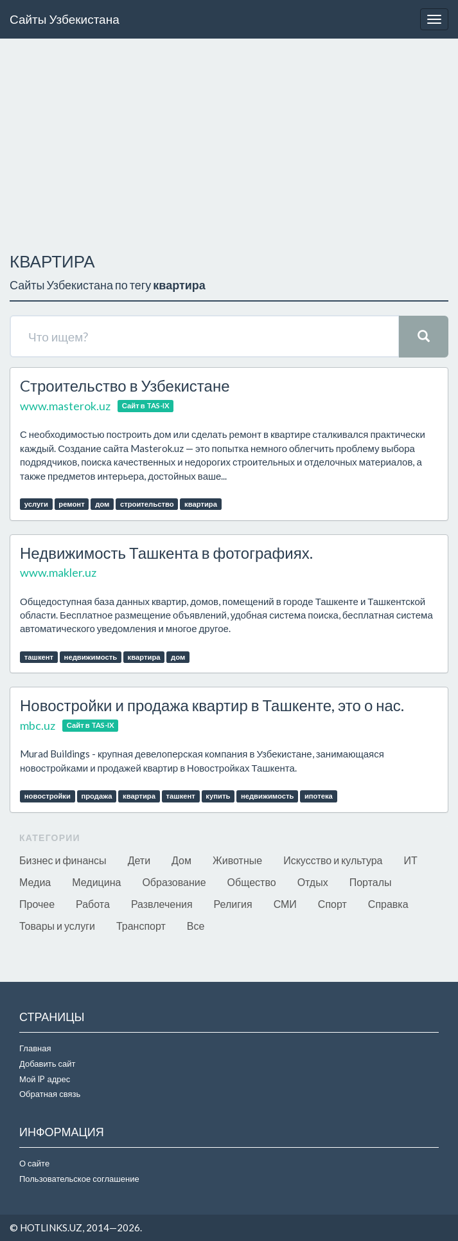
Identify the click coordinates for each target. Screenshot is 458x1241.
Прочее (37, 904)
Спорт (332, 904)
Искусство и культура (332, 860)
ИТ (411, 860)
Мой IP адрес (44, 1079)
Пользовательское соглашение (79, 1178)
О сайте (34, 1163)
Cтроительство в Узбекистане (124, 385)
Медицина (96, 882)
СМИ (285, 904)
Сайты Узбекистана (64, 19)
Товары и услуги (57, 925)
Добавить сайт (47, 1063)
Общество (251, 882)
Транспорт (141, 925)
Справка (388, 904)
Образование (174, 882)
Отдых (312, 882)
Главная (35, 1048)
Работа (93, 904)
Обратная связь (49, 1094)
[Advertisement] (229, 142)
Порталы (370, 882)
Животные (237, 860)
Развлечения (162, 904)
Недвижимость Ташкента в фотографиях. (166, 552)
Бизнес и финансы (63, 860)
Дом (181, 860)
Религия (233, 904)
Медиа (35, 882)
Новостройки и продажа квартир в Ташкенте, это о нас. (212, 705)
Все (196, 925)
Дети (139, 860)
